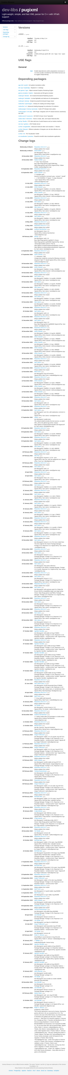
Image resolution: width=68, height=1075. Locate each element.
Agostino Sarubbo (39, 631)
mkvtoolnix (29, 118)
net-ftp (20, 121)
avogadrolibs (26, 126)
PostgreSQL (17, 1070)
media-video (21, 118)
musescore (30, 116)
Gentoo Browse (7, 2)
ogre (27, 90)
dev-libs (10, 9)
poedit (26, 85)
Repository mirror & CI (40, 147)
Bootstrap (50, 1070)
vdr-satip (29, 111)
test (31, 71)
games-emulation (23, 93)
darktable (27, 98)
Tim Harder (37, 705)
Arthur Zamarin (38, 172)
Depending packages (9, 33)
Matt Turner (37, 371)
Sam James (37, 201)
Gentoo (11, 1070)
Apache (24, 1070)
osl (26, 106)
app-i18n (20, 85)
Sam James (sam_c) (40, 683)
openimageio (28, 103)
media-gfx (21, 95)
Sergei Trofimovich (39, 734)
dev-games (21, 90)
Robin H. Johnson (39, 935)
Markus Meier (38, 993)
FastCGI (29, 1070)
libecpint (25, 129)
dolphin (31, 93)
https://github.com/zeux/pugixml (23, 21)
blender (27, 95)
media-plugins (22, 109)
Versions (9, 27)
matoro (36, 417)
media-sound (22, 116)
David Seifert (37, 150)
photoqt (27, 101)
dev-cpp (20, 87)
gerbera (26, 124)
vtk (24, 133)
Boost (38, 1070)
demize (36, 236)
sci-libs (20, 126)
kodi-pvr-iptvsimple (32, 109)
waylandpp (27, 87)
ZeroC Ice (43, 1070)
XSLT (34, 1070)
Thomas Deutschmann (40, 771)
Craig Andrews (38, 811)
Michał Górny (38, 725)
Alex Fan (36, 455)
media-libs (21, 103)
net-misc (20, 124)
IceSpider (56, 1070)
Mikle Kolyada (38, 760)
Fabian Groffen (38, 160)
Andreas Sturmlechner (40, 229)
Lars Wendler (38, 915)
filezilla (25, 121)
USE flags (9, 29)
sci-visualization (22, 136)
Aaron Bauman (38, 971)
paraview (30, 136)
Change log (9, 36)
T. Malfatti (37, 940)
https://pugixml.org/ (38, 21)
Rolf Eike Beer (38, 796)
